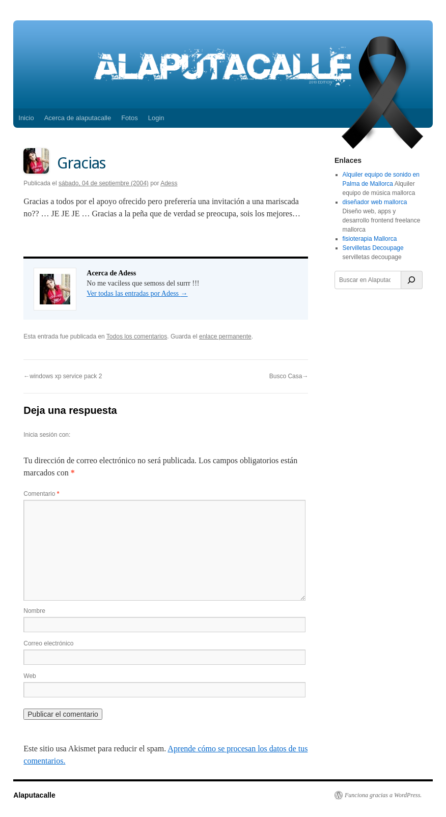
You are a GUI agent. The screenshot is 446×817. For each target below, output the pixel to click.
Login (156, 118)
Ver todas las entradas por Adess (137, 293)
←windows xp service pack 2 (62, 376)
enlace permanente (225, 336)
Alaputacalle (34, 795)
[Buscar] (412, 280)
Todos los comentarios (136, 336)
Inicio (26, 118)
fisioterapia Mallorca (370, 238)
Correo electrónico (48, 643)
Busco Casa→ (289, 376)
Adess (168, 183)
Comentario (41, 493)
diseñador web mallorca (375, 202)
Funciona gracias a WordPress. (383, 795)
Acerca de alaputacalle (78, 118)
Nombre (34, 610)
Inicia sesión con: (46, 434)
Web (29, 676)
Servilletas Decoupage (373, 247)
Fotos (129, 118)
